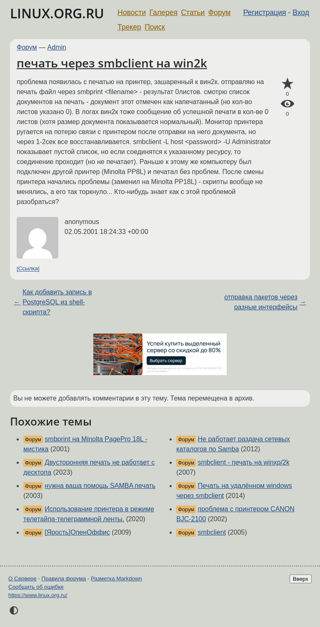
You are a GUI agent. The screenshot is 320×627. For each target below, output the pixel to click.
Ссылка (28, 269)
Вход (300, 12)
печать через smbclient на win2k (112, 63)
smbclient (212, 532)
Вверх (300, 579)
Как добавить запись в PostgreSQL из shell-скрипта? (57, 302)
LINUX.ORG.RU (57, 13)
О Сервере (22, 578)
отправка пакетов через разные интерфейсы (261, 302)
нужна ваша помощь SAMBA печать (100, 485)
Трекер (129, 27)
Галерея (164, 12)
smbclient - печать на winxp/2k (244, 462)
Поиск (155, 27)
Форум (219, 12)
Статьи (193, 12)
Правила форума (64, 578)
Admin (57, 47)
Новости (132, 12)
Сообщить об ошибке (36, 587)
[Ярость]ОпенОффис (77, 532)
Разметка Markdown (116, 578)
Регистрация (264, 12)
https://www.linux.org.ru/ (37, 595)
